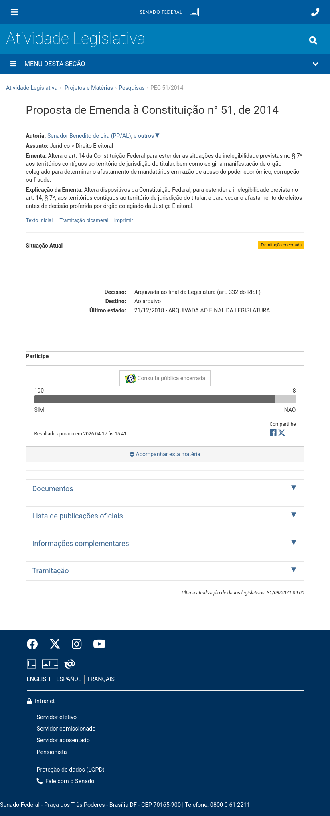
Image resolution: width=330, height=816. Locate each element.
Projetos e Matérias (89, 88)
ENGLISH (39, 679)
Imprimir (123, 220)
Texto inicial (40, 220)
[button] (165, 64)
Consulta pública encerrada (165, 378)
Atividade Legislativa (75, 38)
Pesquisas (132, 88)
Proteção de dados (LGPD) (71, 769)
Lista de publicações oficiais (77, 516)
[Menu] (14, 12)
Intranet (41, 701)
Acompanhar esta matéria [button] (165, 454)
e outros (144, 136)
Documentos (52, 488)
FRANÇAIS (101, 679)
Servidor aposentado (63, 740)
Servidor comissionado (66, 728)
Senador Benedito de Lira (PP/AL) (89, 136)
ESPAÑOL (69, 679)
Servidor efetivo (57, 717)
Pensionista (52, 752)
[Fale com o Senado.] (315, 12)
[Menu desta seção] (13, 64)
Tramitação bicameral (83, 220)
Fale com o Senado (66, 781)
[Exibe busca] (313, 40)
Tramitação (50, 570)
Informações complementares (80, 543)
